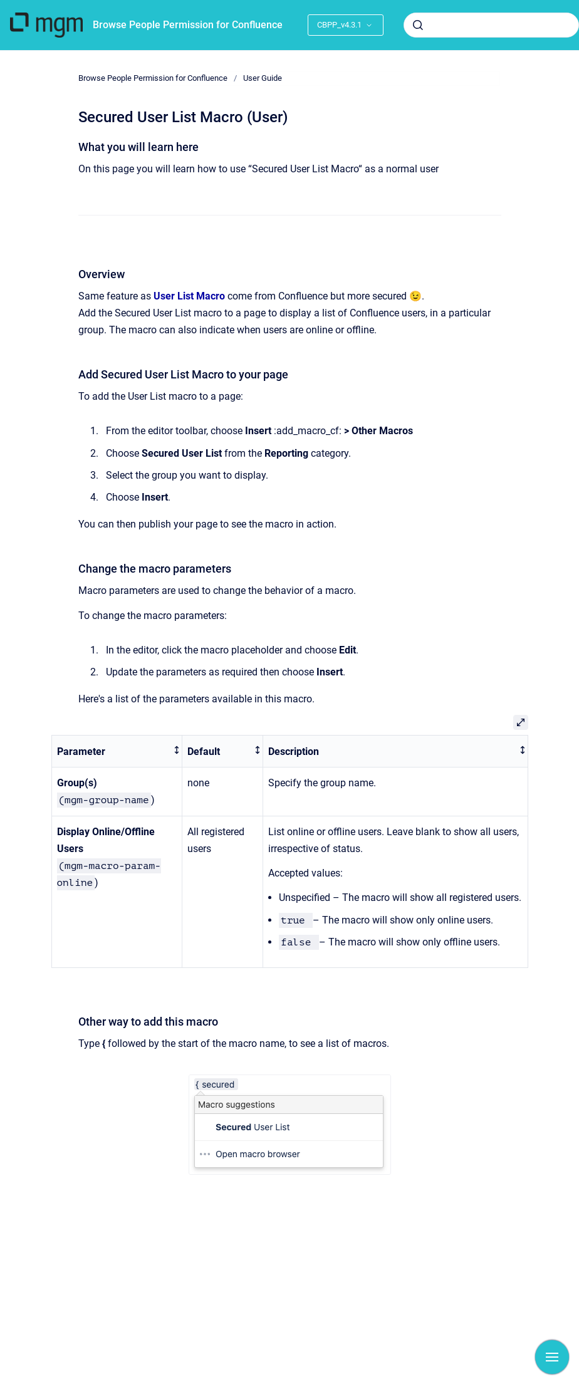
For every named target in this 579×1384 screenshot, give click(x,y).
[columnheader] (116, 751)
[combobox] (491, 25)
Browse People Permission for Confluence (188, 25)
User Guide (262, 78)
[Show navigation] (552, 1357)
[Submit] (418, 25)
